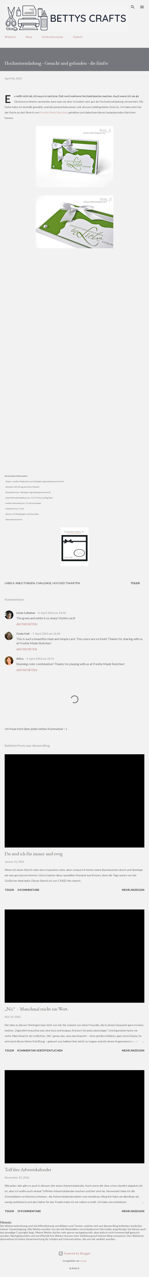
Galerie (77, 36)
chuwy (83, 1261)
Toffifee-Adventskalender (28, 1169)
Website (10, 36)
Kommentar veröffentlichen (39, 1050)
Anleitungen (25, 583)
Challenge (44, 583)
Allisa (19, 658)
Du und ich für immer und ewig (34, 854)
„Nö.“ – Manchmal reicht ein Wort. (36, 1009)
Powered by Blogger (74, 1253)
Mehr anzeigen (133, 889)
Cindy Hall (22, 633)
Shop (29, 36)
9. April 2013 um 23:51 (40, 658)
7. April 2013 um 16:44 (46, 633)
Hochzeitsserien (52, 36)
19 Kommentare (29, 1211)
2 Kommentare (28, 889)
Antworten (26, 624)
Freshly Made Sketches (54, 112)
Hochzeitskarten (66, 583)
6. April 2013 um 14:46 (52, 612)
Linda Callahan (25, 612)
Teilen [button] (135, 583)
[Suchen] (132, 7)
